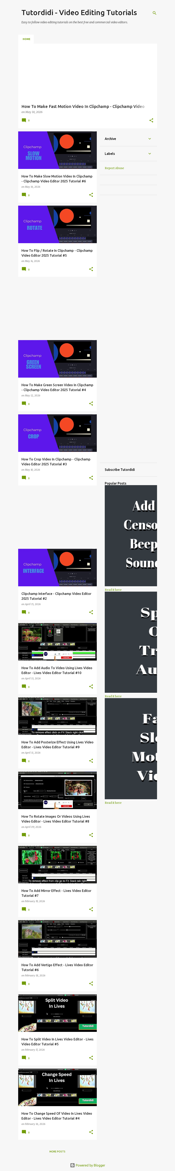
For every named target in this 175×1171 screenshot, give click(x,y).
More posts (57, 1151)
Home (26, 39)
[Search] (154, 13)
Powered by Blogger (87, 1165)
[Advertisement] (56, 308)
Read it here (113, 590)
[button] (151, 121)
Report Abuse (114, 168)
